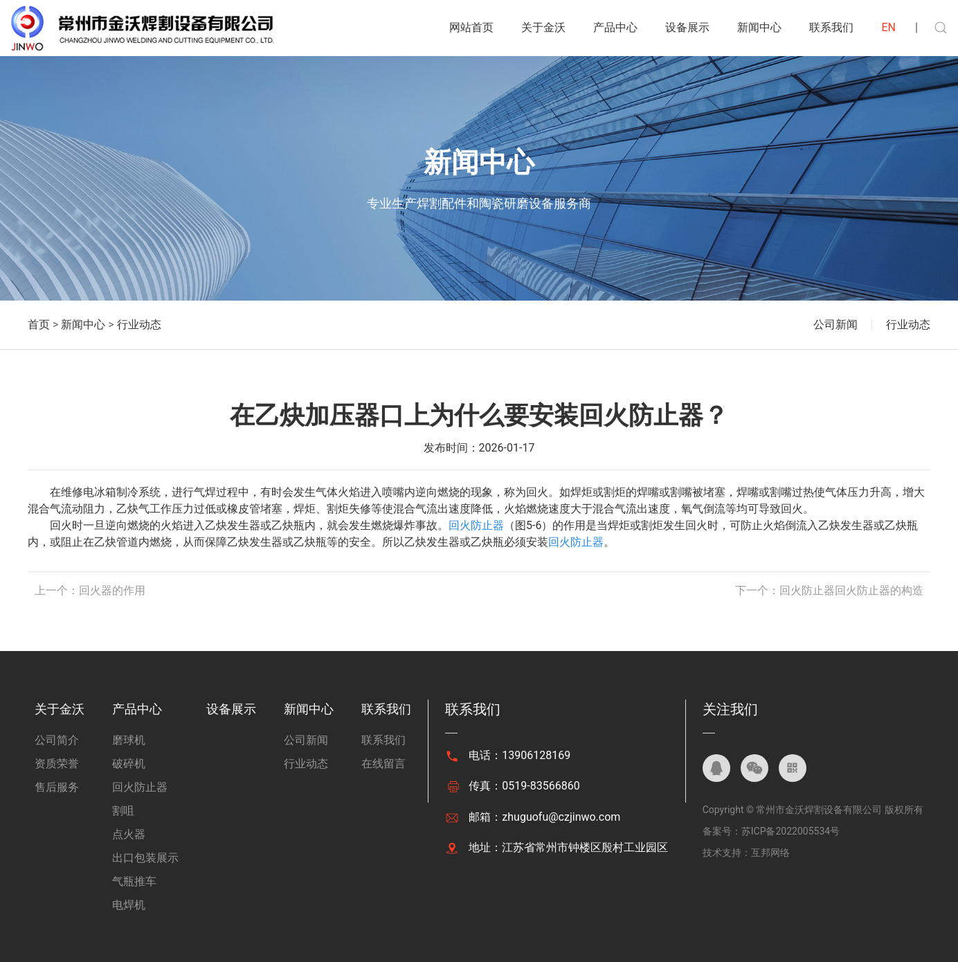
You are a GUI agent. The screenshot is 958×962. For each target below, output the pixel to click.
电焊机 (128, 904)
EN (888, 27)
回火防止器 (476, 525)
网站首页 (471, 27)
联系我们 (831, 27)
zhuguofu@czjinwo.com (561, 816)
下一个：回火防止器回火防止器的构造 (829, 590)
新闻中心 (759, 27)
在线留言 (383, 763)
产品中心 (615, 27)
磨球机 (128, 740)
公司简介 (57, 740)
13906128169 (536, 755)
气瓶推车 (134, 881)
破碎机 (128, 763)
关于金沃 (543, 27)
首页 (39, 324)
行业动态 (139, 324)
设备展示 (687, 27)
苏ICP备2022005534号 (790, 831)
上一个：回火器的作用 (90, 590)
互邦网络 (770, 852)
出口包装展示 (145, 857)
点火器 (128, 834)
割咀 (123, 810)
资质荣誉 (57, 763)
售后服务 (57, 787)
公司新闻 (835, 324)
